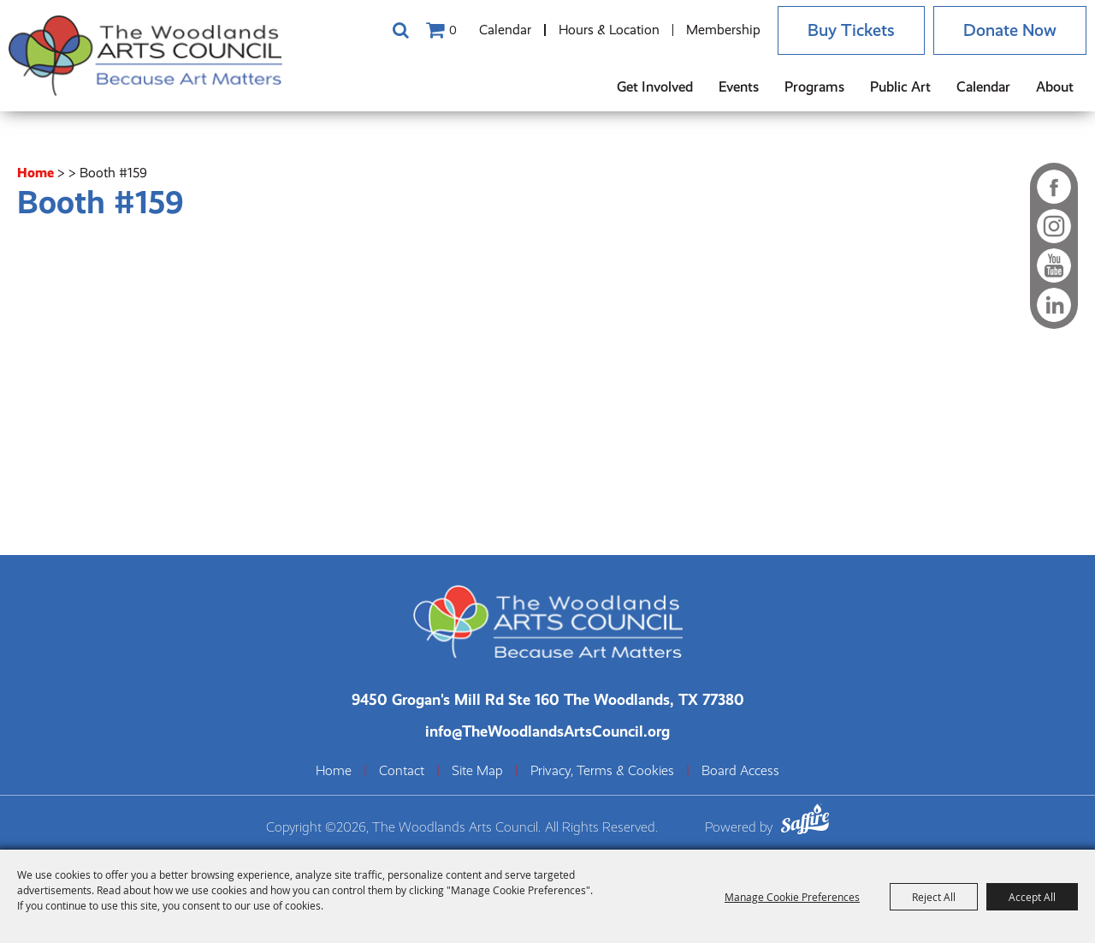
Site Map (477, 771)
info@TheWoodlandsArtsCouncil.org (547, 731)
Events (739, 87)
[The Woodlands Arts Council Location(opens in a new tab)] (548, 699)
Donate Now (1010, 30)
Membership (723, 29)
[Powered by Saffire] (805, 821)
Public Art (900, 87)
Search (400, 30)
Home (35, 172)
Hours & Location (609, 29)
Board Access (740, 771)
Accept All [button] (1032, 897)
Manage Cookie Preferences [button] (792, 897)
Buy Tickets (851, 30)
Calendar (505, 29)
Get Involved (655, 87)
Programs (814, 87)
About (1055, 87)
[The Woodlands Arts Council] (145, 55)
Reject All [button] (934, 897)
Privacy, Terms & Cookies (602, 771)
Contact (401, 771)
